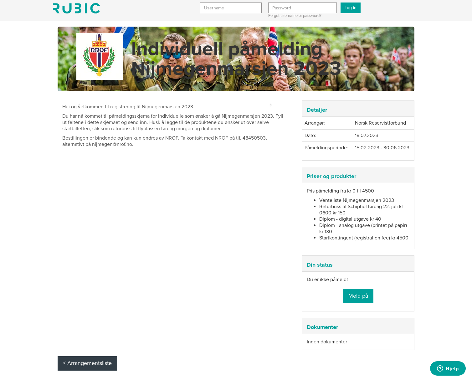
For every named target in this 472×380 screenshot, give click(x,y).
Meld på (358, 295)
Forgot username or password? (294, 15)
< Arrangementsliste (87, 363)
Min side (76, 8)
